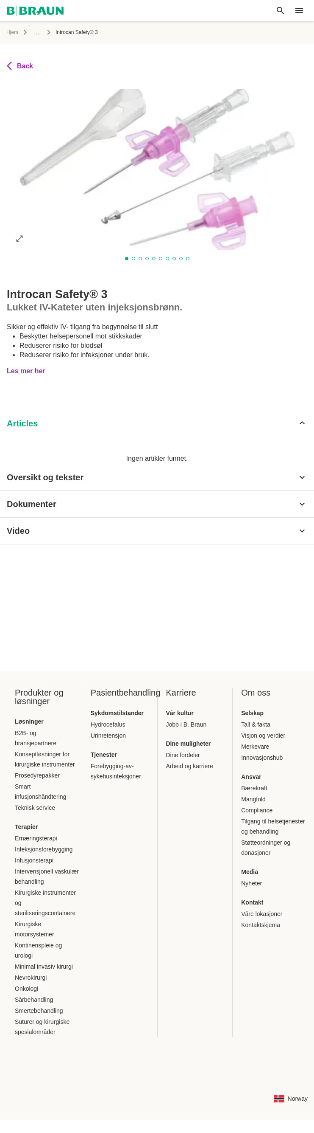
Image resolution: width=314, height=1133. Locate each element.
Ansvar (251, 776)
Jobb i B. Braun (186, 724)
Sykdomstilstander (117, 713)
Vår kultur (180, 713)
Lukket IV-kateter (141, 32)
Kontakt (252, 902)
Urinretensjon (108, 735)
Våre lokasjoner (261, 913)
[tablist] (157, 412)
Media (249, 871)
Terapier (26, 826)
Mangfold (253, 799)
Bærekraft (254, 788)
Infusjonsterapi (34, 860)
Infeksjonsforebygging (43, 849)
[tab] (32, 414)
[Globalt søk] (280, 10)
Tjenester (104, 754)
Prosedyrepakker (37, 775)
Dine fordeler (183, 755)
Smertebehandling (39, 1010)
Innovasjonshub (262, 757)
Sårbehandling (34, 999)
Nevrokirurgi (31, 977)
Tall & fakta (255, 724)
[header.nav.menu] (299, 10)
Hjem (12, 32)
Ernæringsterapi (36, 838)
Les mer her (26, 360)
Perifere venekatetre (86, 32)
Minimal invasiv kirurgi (44, 966)
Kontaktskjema (260, 925)
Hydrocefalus (108, 724)
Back (20, 66)
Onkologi (26, 988)
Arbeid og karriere (189, 766)
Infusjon (41, 32)
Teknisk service (35, 807)
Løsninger (29, 721)
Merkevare (255, 746)
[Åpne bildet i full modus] (19, 238)
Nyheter (251, 883)
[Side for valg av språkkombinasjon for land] (291, 1098)
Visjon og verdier (263, 735)
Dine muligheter (188, 743)
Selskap (252, 713)
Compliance (256, 810)
